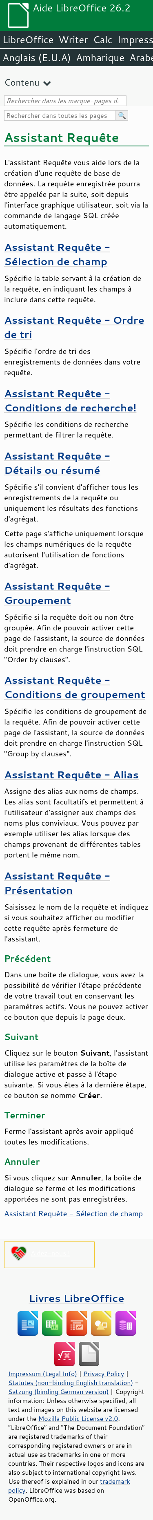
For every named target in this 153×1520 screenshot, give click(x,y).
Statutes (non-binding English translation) (70, 1382)
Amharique (100, 57)
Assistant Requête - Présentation (57, 882)
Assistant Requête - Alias (71, 774)
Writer (73, 39)
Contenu (22, 82)
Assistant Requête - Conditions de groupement (74, 687)
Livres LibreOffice (76, 1298)
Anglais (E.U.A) (36, 57)
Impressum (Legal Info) (42, 1373)
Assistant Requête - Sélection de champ (57, 254)
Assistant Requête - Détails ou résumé (57, 462)
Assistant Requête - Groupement (57, 593)
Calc (103, 39)
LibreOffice (27, 39)
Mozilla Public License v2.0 (78, 1418)
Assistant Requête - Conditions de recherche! (70, 400)
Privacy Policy (103, 1373)
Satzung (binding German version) (58, 1391)
